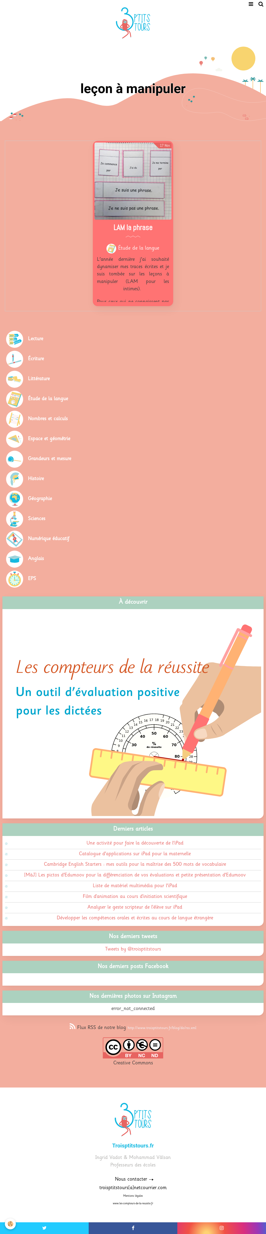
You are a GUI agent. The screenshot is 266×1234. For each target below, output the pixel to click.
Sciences (36, 519)
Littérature (39, 379)
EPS (32, 579)
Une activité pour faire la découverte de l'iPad (134, 843)
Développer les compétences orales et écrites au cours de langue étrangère (135, 918)
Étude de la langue (138, 248)
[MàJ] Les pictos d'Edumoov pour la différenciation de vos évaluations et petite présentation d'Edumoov (135, 875)
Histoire (36, 479)
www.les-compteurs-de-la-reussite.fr (133, 1203)
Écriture (36, 359)
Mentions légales (133, 1196)
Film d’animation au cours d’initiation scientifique (135, 896)
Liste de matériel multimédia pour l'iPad (135, 886)
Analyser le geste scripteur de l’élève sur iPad (134, 907)
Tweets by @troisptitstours (133, 949)
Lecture (35, 339)
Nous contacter (131, 1179)
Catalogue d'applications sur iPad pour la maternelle (135, 854)
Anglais (36, 559)
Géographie (40, 499)
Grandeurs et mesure (49, 459)
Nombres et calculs (48, 419)
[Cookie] (10, 1223)
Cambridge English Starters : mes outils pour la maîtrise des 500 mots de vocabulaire (135, 864)
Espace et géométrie (49, 439)
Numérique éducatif (48, 539)
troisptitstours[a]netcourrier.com (133, 1188)
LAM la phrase (133, 228)
